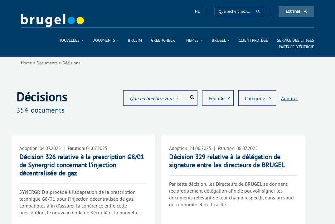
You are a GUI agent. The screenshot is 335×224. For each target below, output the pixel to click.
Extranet (296, 11)
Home (26, 63)
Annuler (289, 98)
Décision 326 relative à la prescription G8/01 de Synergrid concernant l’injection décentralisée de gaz (81, 165)
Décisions (71, 63)
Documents (47, 63)
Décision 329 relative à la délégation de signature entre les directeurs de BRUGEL (227, 161)
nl (198, 11)
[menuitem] (70, 40)
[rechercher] (258, 11)
